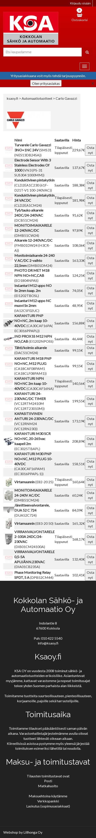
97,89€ (77, 230)
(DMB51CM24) (33, 495)
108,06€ (78, 245)
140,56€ (78, 383)
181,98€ (78, 200)
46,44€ (77, 339)
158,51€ (78, 464)
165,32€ (78, 523)
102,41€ (78, 575)
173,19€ (78, 421)
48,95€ (77, 305)
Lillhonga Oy (32, 832)
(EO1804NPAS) (31, 275)
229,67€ (78, 150)
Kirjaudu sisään (80, 3)
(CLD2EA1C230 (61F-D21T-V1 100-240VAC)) (34, 185)
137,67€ (78, 167)
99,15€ (77, 350)
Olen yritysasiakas (46, 83)
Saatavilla (62, 167)
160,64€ (78, 482)
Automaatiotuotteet (37, 98)
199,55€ (78, 401)
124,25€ (78, 275)
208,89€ (78, 441)
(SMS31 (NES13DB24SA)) (32, 150)
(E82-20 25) (33, 482)
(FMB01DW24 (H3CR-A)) (33, 245)
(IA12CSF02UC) (32, 306)
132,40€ (78, 559)
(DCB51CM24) (28, 215)
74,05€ (77, 290)
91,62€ (77, 215)
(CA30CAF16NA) (34, 383)
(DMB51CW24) (33, 230)
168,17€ (78, 539)
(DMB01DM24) (34, 260)
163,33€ (78, 260)
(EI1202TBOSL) (33, 290)
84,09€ (77, 510)
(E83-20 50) (33, 523)
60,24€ (77, 495)
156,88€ (78, 323)
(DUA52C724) (31, 510)
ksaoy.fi (12, 98)
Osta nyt (90, 150)
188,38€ (78, 185)
